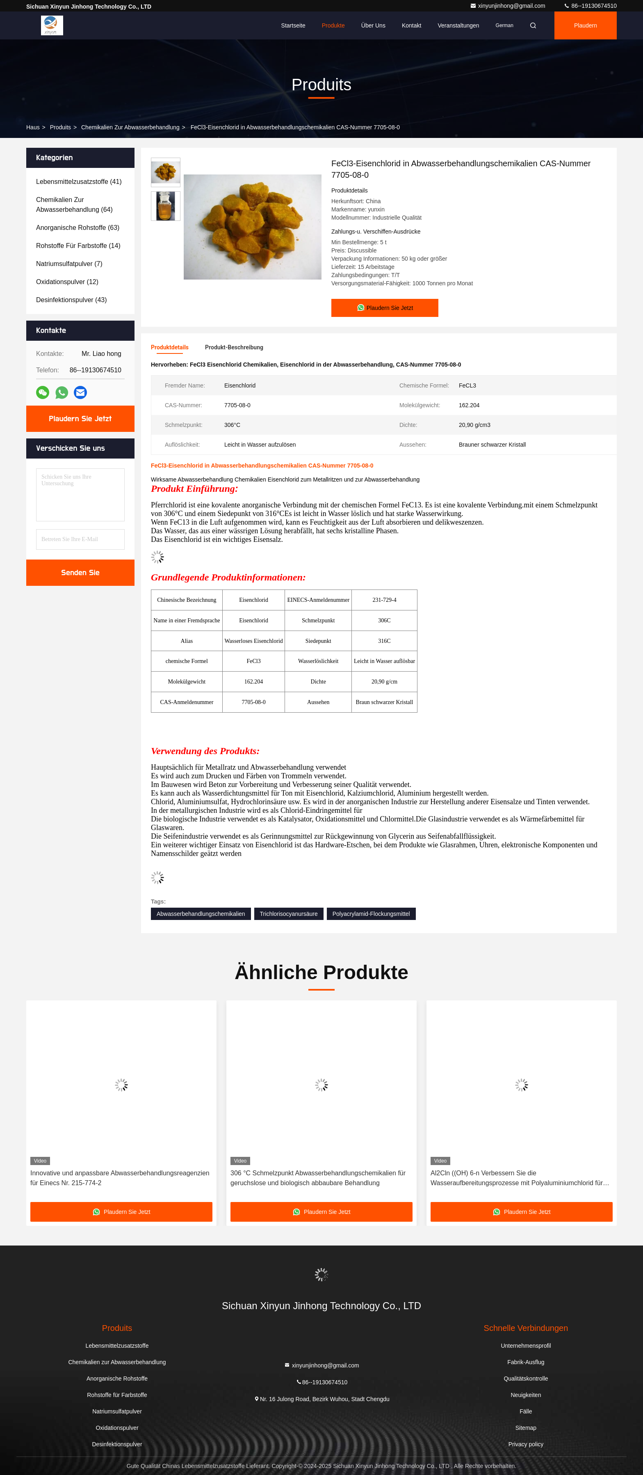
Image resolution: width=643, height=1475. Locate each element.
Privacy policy (526, 1444)
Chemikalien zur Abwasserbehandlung (130, 127)
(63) (77, 227)
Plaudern (585, 25)
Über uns (373, 25)
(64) (74, 204)
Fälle (526, 1411)
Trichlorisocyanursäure (289, 914)
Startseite (293, 25)
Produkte (333, 25)
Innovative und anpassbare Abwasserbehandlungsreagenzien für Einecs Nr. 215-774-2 (120, 1178)
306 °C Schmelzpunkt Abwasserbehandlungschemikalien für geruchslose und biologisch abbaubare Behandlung (318, 1178)
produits (60, 127)
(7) (69, 263)
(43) (71, 299)
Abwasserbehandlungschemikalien (201, 914)
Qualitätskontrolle (526, 1378)
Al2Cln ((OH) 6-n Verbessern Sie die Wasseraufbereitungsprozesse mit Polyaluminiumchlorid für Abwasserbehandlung (517, 1179)
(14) (78, 245)
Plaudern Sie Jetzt (80, 419)
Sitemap (525, 1428)
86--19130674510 (590, 5)
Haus (33, 127)
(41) (79, 181)
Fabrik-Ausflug (525, 1362)
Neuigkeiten (526, 1395)
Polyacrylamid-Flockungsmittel (371, 914)
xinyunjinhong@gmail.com (508, 5)
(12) (67, 281)
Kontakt (411, 25)
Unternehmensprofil (526, 1345)
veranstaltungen (458, 25)
